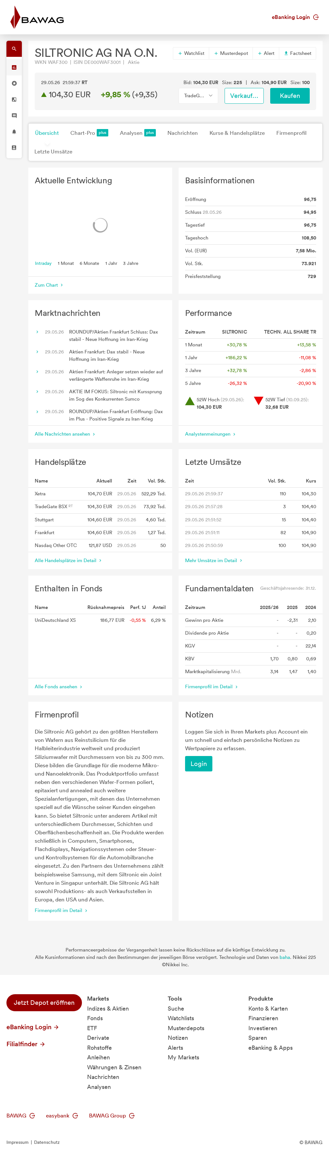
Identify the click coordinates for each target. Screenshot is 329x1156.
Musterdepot (231, 53)
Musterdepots (186, 1028)
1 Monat (66, 263)
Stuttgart (44, 520)
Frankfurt (44, 532)
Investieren (262, 1028)
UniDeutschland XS (55, 620)
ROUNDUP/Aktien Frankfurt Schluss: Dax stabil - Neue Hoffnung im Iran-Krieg (113, 335)
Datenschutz (47, 1142)
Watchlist (191, 53)
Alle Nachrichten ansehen (65, 434)
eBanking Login (295, 17)
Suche (176, 1008)
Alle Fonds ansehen (59, 687)
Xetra (40, 494)
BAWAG (20, 1115)
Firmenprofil (291, 133)
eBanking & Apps (270, 1047)
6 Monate (89, 263)
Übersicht (47, 133)
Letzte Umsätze (53, 151)
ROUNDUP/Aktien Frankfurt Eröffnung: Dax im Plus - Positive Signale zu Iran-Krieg (116, 415)
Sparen (257, 1037)
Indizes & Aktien (108, 1008)
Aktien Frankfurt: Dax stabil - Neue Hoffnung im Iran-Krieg (107, 355)
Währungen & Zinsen (114, 1067)
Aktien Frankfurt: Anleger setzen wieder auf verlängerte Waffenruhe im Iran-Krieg (116, 375)
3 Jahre (130, 263)
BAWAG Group (112, 1115)
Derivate (98, 1037)
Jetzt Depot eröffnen (44, 1002)
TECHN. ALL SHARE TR (290, 332)
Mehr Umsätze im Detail (214, 560)
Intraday (43, 263)
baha (285, 957)
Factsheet (297, 53)
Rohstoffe (99, 1047)
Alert (265, 53)
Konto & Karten (268, 1008)
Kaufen (290, 96)
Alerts (175, 1047)
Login (199, 764)
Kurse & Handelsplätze (237, 133)
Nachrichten (182, 133)
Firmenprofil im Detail (212, 687)
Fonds (95, 1018)
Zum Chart (49, 285)
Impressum (17, 1142)
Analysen (138, 132)
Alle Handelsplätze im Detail (69, 560)
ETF (92, 1028)
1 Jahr (111, 263)
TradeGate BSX (54, 506)
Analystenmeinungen (211, 434)
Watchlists (181, 1018)
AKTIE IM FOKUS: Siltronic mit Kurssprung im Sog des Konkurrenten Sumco (115, 395)
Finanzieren (263, 1018)
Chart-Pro (89, 132)
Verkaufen (245, 96)
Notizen (178, 1037)
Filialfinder (26, 1044)
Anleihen (98, 1057)
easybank (62, 1115)
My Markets (183, 1057)
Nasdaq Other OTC (56, 545)
